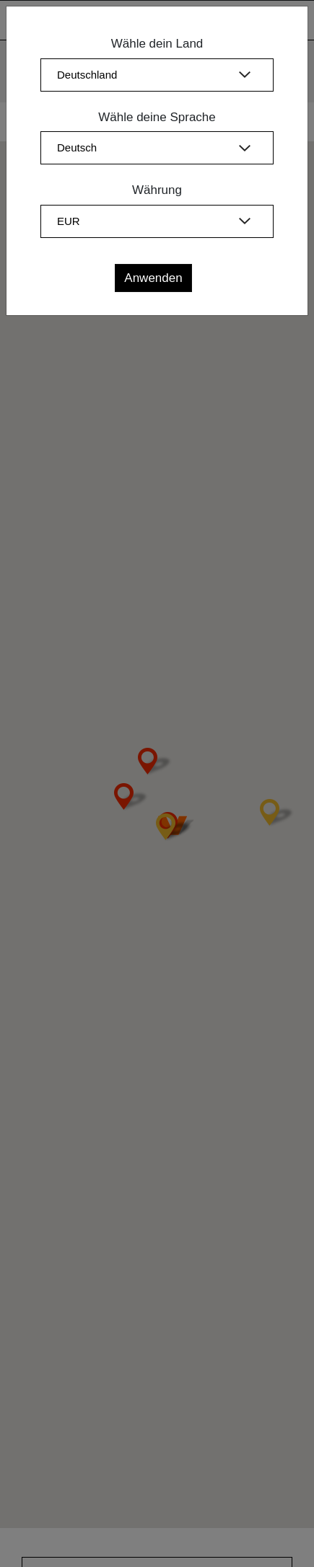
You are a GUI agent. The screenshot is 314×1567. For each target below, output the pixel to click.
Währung (157, 190)
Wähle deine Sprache (157, 117)
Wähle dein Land (157, 43)
